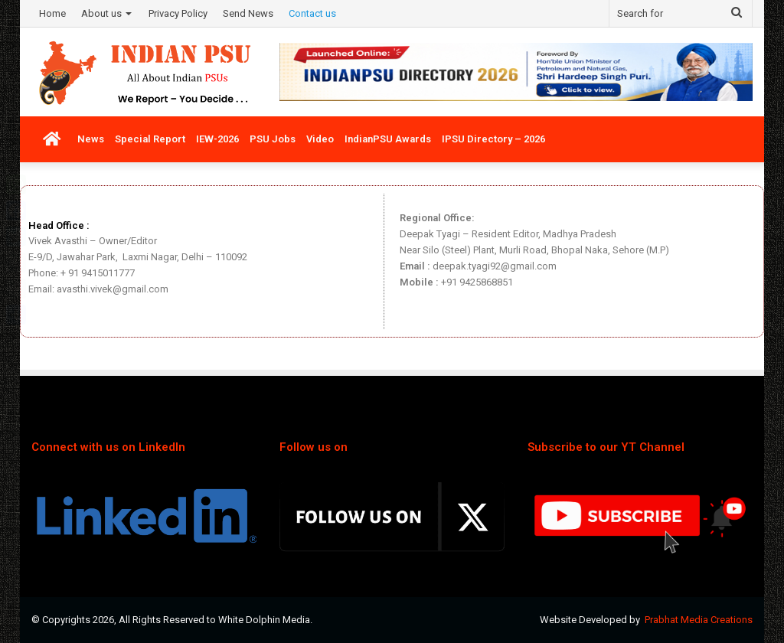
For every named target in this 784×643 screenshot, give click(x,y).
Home (52, 13)
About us (101, 13)
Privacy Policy (178, 13)
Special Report (150, 139)
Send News (248, 13)
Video (320, 139)
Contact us (312, 13)
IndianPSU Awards (388, 139)
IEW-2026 (217, 139)
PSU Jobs (273, 139)
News (90, 139)
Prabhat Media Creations (699, 619)
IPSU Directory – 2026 (493, 139)
